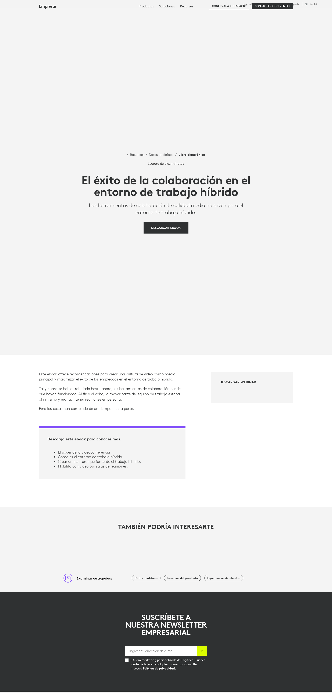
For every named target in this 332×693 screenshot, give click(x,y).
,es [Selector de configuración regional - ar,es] (313, 4)
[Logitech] (36, 13)
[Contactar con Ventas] (272, 26)
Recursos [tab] (142, 13)
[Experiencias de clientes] (223, 578)
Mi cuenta (313, 13)
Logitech (248, 4)
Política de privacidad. (159, 668)
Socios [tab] (163, 13)
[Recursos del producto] (182, 578)
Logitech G (264, 4)
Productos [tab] (71, 13)
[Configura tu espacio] (229, 26)
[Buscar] (290, 14)
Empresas (281, 4)
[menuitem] (146, 26)
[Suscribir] (202, 651)
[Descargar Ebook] (166, 228)
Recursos (137, 154)
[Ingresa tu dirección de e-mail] (161, 651)
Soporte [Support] (295, 4)
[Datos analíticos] (146, 578)
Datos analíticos (161, 154)
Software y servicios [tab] (107, 13)
